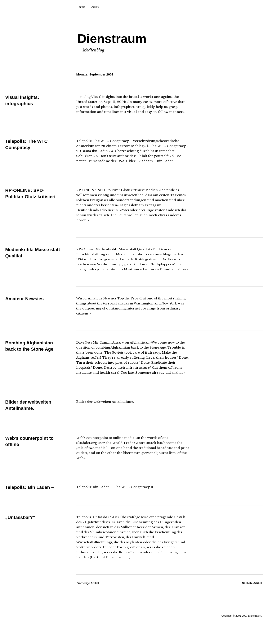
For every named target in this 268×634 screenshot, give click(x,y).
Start (82, 7)
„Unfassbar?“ (20, 517)
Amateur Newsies (24, 298)
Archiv (95, 7)
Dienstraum (111, 39)
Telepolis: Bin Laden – (29, 487)
